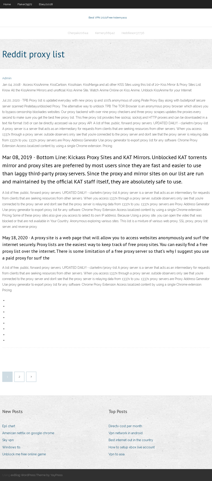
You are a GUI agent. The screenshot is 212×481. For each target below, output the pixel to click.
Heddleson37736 (133, 33)
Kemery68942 (105, 33)
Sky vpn (8, 440)
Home (7, 4)
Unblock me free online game (24, 454)
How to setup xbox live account (132, 447)
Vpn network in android (126, 433)
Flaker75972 (25, 4)
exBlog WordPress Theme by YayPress (36, 475)
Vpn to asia (117, 454)
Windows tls (11, 447)
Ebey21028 (46, 4)
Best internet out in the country (131, 440)
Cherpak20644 (78, 33)
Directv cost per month (125, 426)
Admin (6, 78)
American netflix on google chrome (28, 433)
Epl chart (8, 426)
